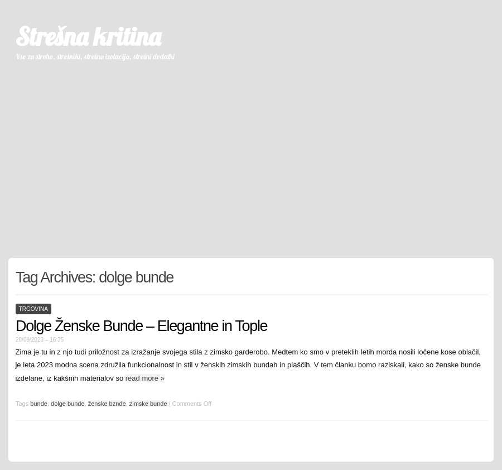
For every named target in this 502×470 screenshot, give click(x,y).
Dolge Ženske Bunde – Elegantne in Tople (141, 326)
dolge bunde (68, 403)
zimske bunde (148, 403)
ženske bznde (107, 403)
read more (145, 378)
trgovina (33, 309)
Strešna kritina (88, 36)
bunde (38, 403)
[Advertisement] (251, 154)
